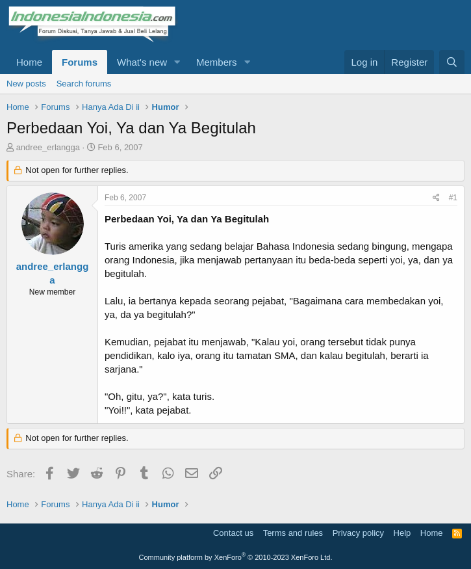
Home (29, 62)
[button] (177, 62)
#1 (453, 197)
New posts (26, 83)
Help (402, 533)
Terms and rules (293, 533)
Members (216, 62)
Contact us (233, 533)
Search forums (84, 83)
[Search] (452, 62)
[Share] (436, 198)
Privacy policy (358, 533)
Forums (79, 62)
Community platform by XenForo (236, 557)
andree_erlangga (48, 147)
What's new (142, 62)
